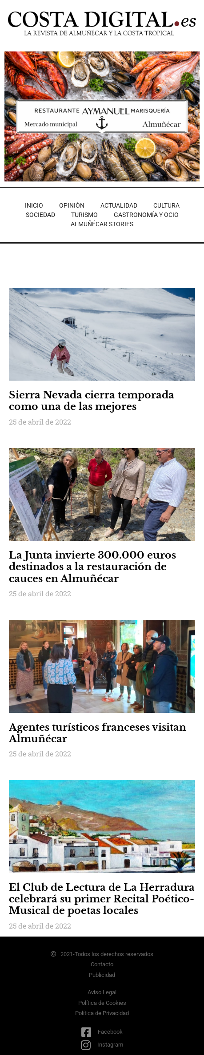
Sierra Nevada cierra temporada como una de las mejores (91, 401)
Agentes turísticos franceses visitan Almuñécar (97, 733)
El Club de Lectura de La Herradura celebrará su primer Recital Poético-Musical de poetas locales (102, 899)
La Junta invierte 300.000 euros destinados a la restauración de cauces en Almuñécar (92, 567)
